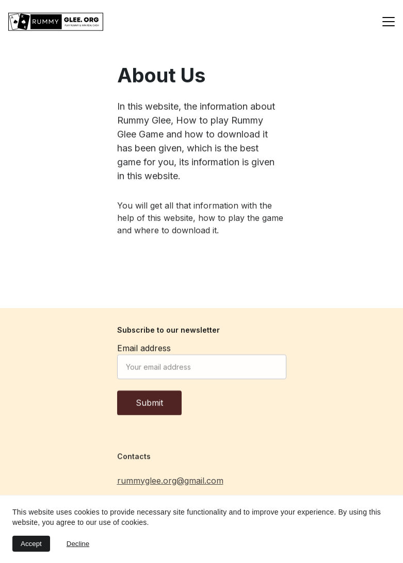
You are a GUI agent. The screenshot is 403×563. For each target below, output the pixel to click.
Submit (149, 405)
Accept (31, 544)
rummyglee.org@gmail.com (170, 482)
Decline (78, 544)
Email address (144, 350)
